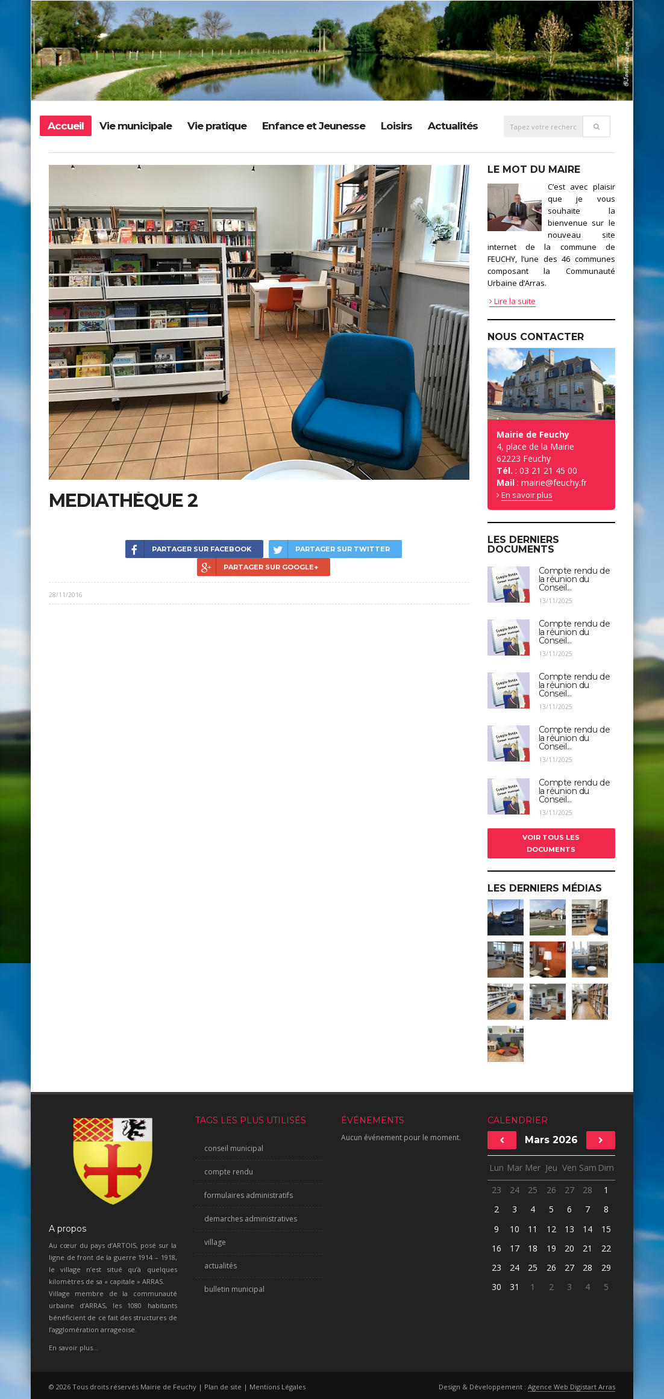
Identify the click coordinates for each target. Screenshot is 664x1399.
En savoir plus (527, 494)
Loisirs (396, 126)
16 (496, 1248)
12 (551, 1229)
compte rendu (228, 1172)
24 (514, 1190)
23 (496, 1190)
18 (532, 1248)
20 (569, 1248)
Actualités (453, 126)
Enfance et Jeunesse (313, 126)
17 (514, 1248)
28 (587, 1190)
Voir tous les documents (551, 843)
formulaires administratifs (248, 1195)
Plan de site (223, 1386)
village (215, 1242)
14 (587, 1229)
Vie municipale (135, 126)
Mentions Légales (277, 1386)
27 (569, 1190)
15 (606, 1229)
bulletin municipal (234, 1289)
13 (569, 1229)
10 (514, 1229)
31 (514, 1286)
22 (606, 1248)
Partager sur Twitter (329, 549)
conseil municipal (233, 1148)
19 (551, 1248)
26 (551, 1190)
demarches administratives (250, 1219)
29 (606, 1267)
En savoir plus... (73, 1347)
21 (587, 1248)
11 (532, 1229)
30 (496, 1286)
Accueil (66, 126)
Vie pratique (216, 126)
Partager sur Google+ (257, 567)
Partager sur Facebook (188, 549)
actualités (220, 1266)
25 (532, 1190)
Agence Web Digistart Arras (571, 1386)
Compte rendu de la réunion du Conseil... (574, 579)
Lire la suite (512, 301)
